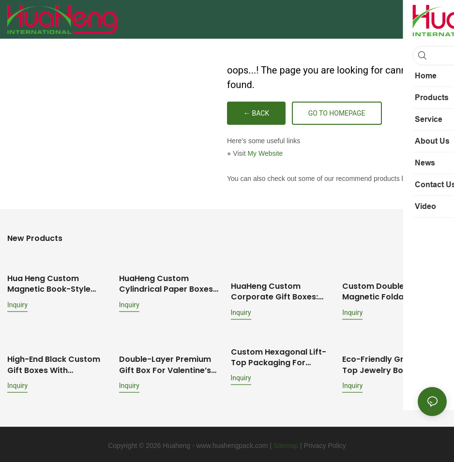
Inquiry (17, 304)
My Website (265, 153)
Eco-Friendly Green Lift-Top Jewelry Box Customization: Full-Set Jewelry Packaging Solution (389, 363)
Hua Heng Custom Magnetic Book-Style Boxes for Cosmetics (49, 283)
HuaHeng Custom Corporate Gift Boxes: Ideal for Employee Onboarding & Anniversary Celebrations (282, 290)
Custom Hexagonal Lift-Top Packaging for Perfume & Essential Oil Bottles (278, 356)
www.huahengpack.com (232, 443)
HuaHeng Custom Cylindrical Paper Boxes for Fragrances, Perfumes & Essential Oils (170, 283)
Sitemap (285, 443)
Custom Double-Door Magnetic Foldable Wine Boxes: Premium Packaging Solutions (389, 283)
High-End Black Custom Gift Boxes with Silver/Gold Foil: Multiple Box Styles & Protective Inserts (54, 363)
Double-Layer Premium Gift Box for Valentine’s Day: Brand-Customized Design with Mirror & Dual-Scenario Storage (167, 363)
